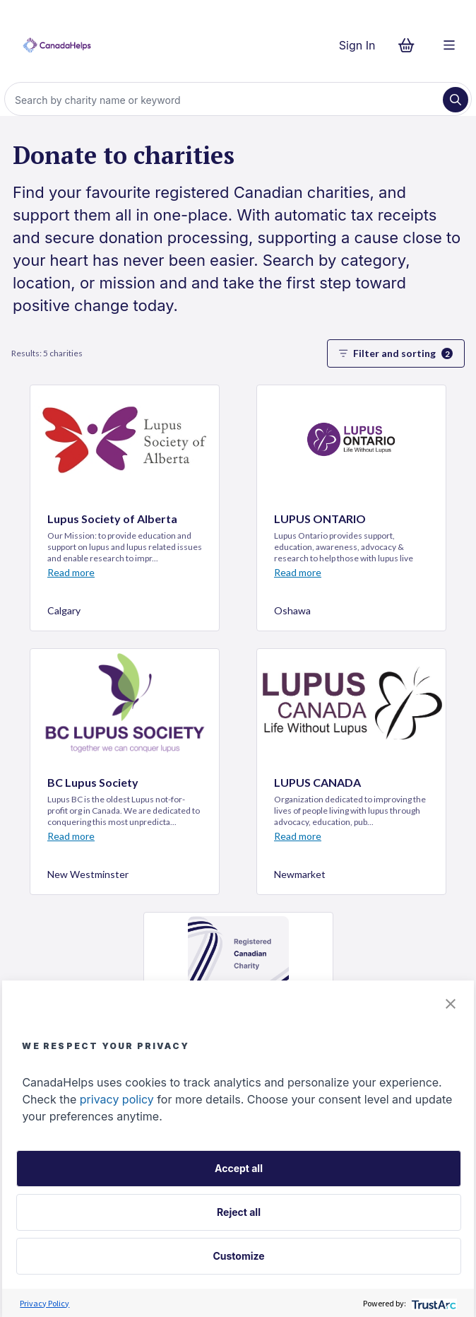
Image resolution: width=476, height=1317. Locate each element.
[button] (450, 1004)
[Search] (225, 100)
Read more (71, 572)
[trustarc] (432, 1303)
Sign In (357, 45)
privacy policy (117, 1099)
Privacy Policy (44, 1303)
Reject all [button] (239, 1212)
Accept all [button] (239, 1168)
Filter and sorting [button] (396, 353)
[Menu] (449, 45)
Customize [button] (238, 1256)
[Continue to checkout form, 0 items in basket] (410, 45)
